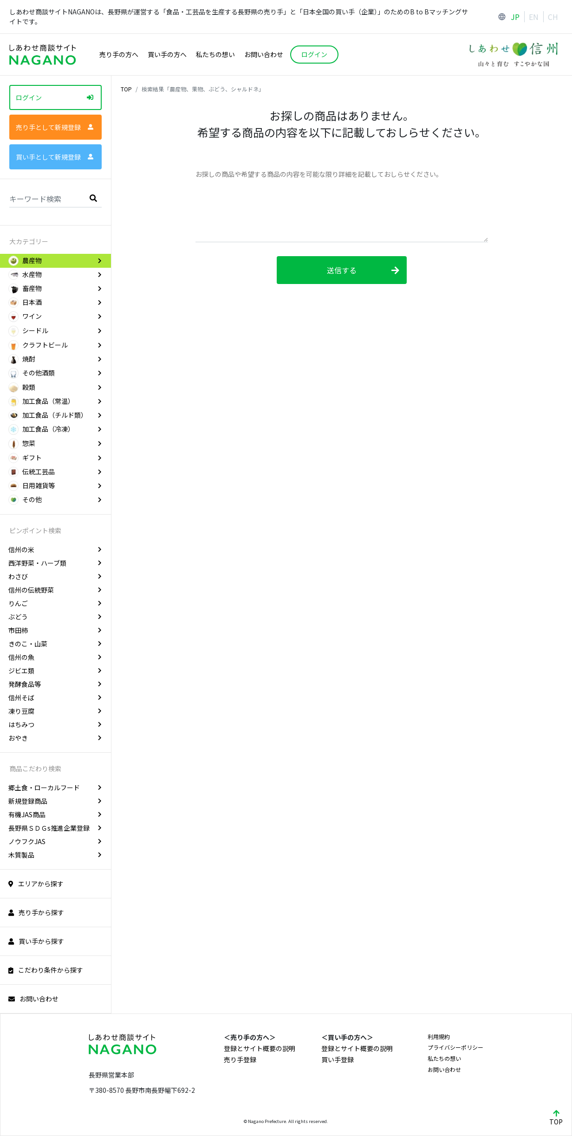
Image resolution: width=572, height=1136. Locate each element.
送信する (363, 270)
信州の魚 (55, 657)
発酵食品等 (55, 684)
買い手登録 (337, 1059)
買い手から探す (36, 941)
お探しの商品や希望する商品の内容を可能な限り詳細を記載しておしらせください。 (318, 174)
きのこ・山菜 (55, 643)
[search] (93, 197)
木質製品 (55, 854)
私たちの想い (215, 54)
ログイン (54, 97)
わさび (55, 576)
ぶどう (55, 616)
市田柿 (55, 630)
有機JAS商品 (55, 814)
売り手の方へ (118, 54)
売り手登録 (240, 1059)
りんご (55, 603)
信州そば (55, 697)
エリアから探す (36, 883)
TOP (126, 89)
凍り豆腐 (55, 711)
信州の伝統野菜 (55, 589)
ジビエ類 (55, 670)
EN (534, 16)
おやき (55, 737)
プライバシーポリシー (455, 1047)
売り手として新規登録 (54, 127)
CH (553, 16)
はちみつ (55, 724)
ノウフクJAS (55, 841)
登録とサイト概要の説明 (259, 1048)
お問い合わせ (263, 54)
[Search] (55, 197)
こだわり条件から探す (45, 970)
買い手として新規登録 (54, 156)
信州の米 (55, 549)
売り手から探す (36, 912)
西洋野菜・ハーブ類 (55, 563)
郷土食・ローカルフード (55, 787)
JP (515, 16)
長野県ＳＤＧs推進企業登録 (55, 828)
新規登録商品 (55, 801)
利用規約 (439, 1036)
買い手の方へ (167, 54)
